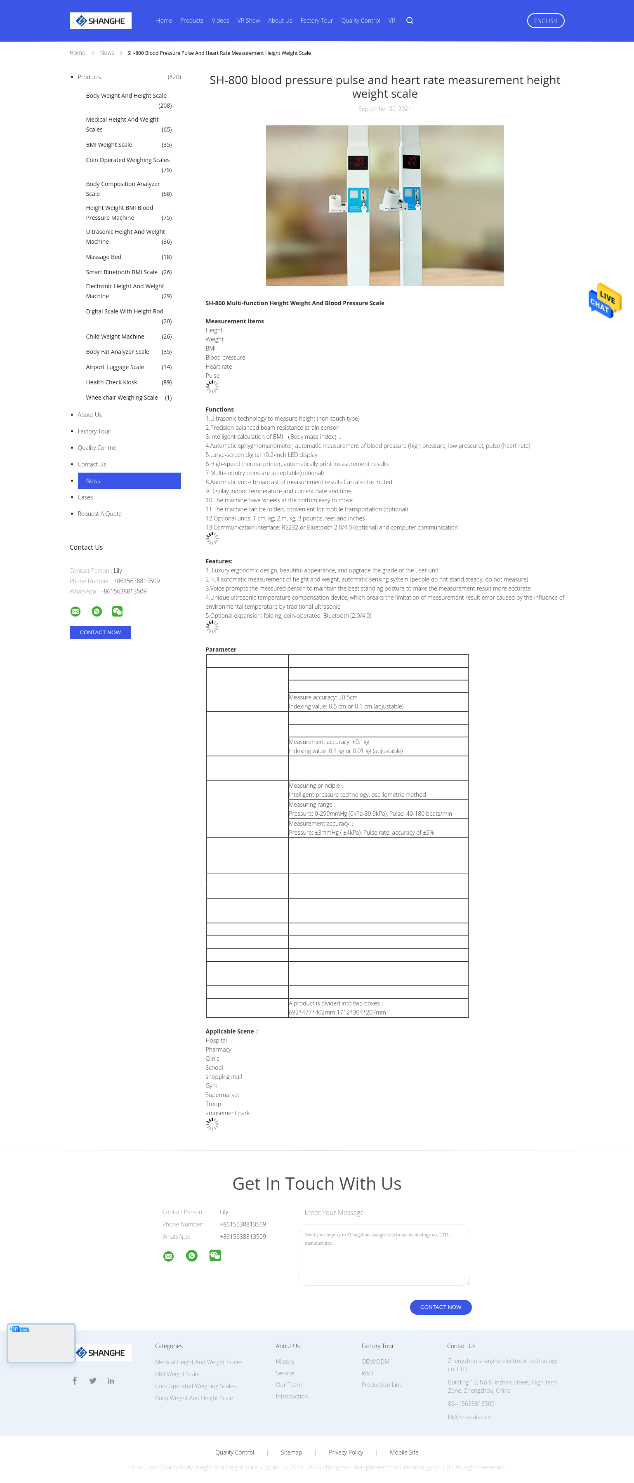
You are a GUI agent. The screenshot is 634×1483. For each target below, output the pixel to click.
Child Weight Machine (129, 336)
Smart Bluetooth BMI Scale (129, 272)
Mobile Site (404, 1452)
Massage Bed (129, 257)
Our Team (289, 1385)
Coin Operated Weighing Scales (129, 165)
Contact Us (92, 464)
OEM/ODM (375, 1361)
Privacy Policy (346, 1452)
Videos (220, 20)
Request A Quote (100, 514)
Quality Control (361, 20)
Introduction (292, 1396)
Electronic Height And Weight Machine (129, 291)
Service (285, 1373)
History (285, 1361)
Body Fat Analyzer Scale (129, 352)
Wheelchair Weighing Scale (129, 398)
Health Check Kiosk (129, 382)
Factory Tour (317, 20)
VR (392, 20)
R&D (367, 1373)
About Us (280, 20)
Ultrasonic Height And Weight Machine (129, 237)
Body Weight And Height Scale (129, 101)
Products (191, 20)
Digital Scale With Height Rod (129, 316)
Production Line (381, 1385)
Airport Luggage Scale (129, 367)
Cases (85, 497)
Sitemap (291, 1452)
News (93, 481)
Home (164, 20)
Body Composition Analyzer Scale (129, 189)
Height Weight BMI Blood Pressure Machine (129, 213)
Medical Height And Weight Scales (129, 124)
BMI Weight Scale (129, 145)
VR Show (249, 20)
